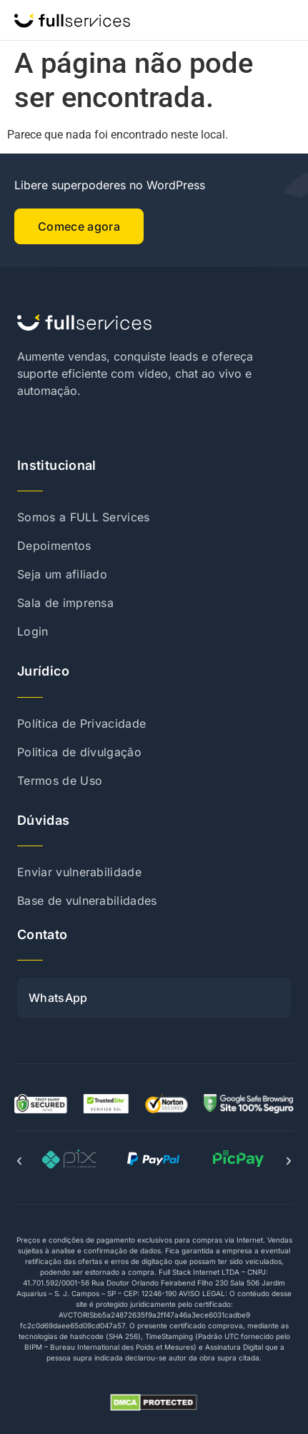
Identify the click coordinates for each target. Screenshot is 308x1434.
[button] (19, 1161)
